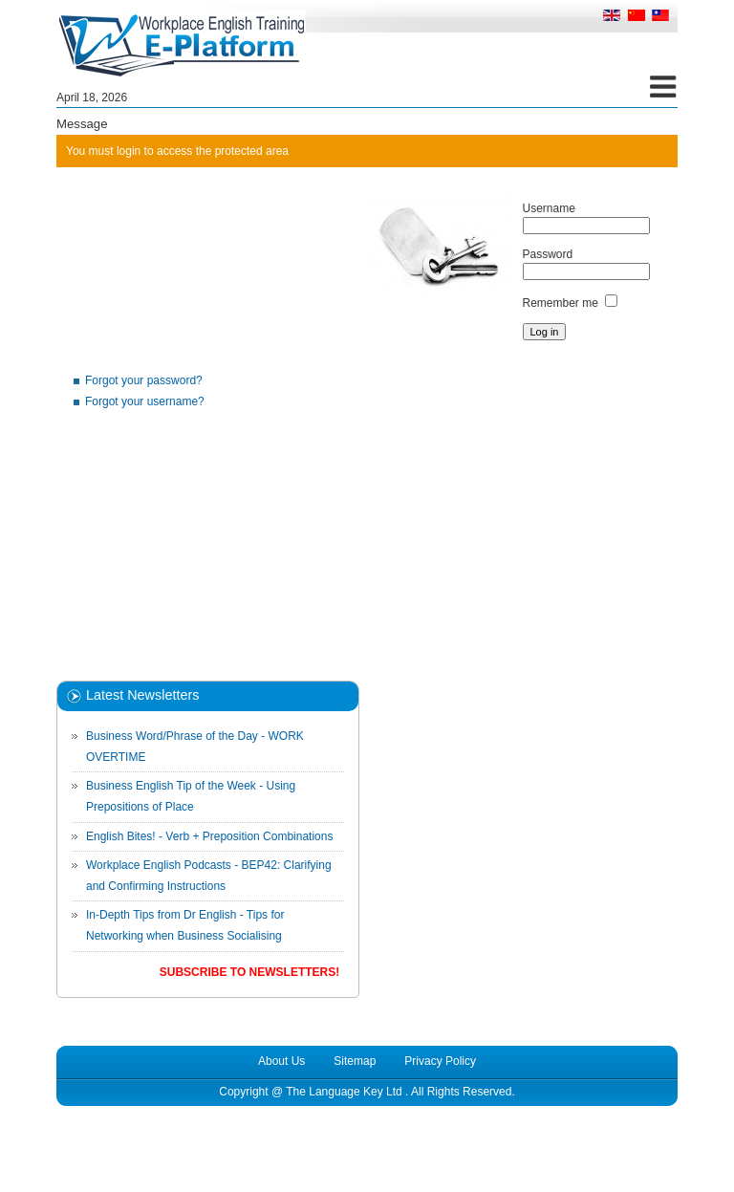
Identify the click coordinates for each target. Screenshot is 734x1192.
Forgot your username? (145, 401)
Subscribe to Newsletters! (249, 972)
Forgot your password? (144, 380)
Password (548, 254)
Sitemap (355, 1061)
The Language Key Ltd (343, 1091)
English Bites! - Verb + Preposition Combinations (209, 836)
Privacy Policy (440, 1061)
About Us (281, 1061)
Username (549, 208)
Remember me (560, 303)
